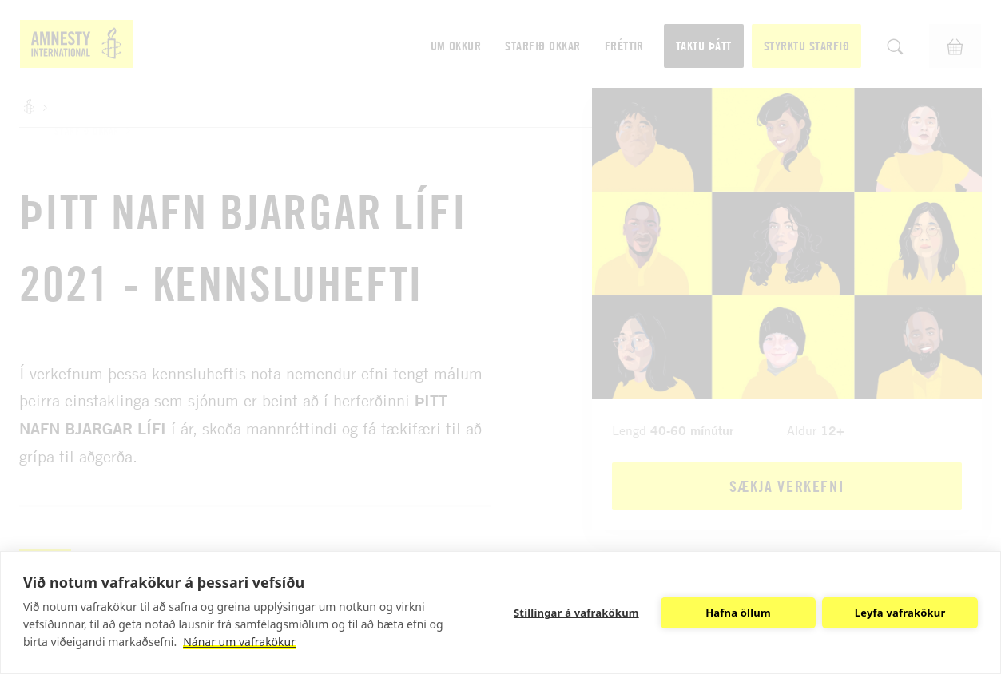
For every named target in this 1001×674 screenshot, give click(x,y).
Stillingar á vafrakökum (576, 612)
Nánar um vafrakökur (239, 641)
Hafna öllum (738, 612)
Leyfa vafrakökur (900, 612)
